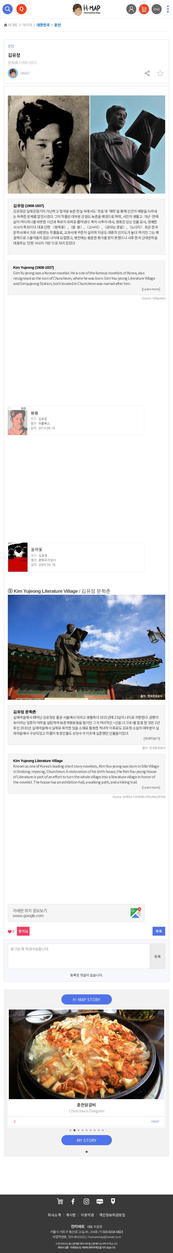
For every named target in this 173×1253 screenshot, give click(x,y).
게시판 (71, 1214)
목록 (159, 931)
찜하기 (160, 73)
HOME (11, 24)
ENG (157, 9)
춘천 (57, 25)
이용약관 (87, 1214)
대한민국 (43, 25)
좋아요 (23, 931)
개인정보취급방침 (112, 1214)
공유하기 (147, 73)
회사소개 (54, 1214)
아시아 (27, 24)
